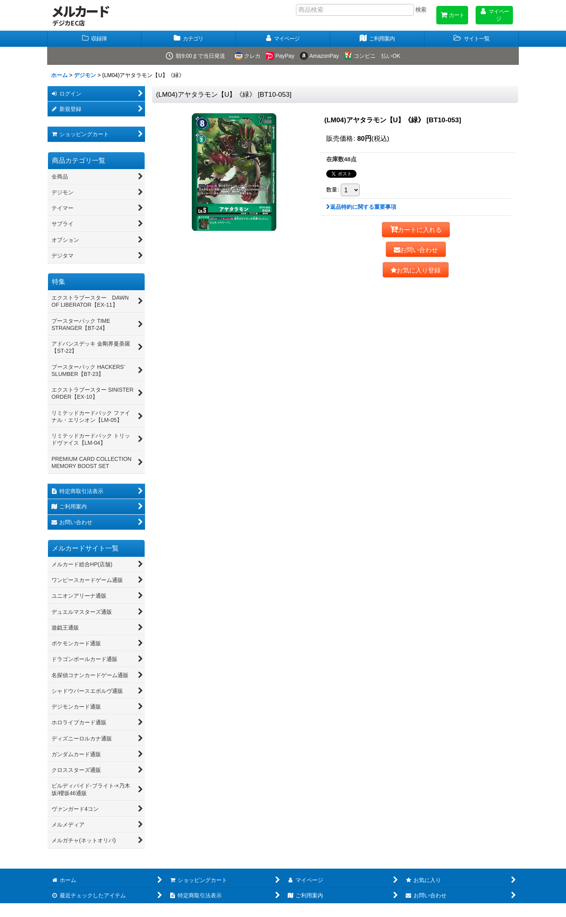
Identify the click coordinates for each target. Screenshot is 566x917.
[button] (471, 39)
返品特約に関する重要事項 (361, 207)
